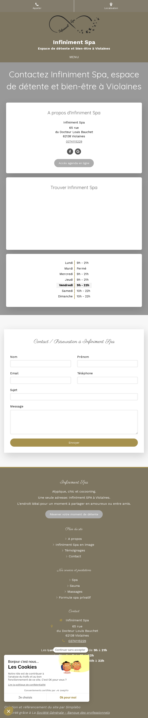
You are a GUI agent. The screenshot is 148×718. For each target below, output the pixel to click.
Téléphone (85, 373)
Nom (13, 357)
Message (16, 406)
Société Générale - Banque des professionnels (73, 713)
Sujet (13, 390)
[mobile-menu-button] (74, 57)
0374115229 (74, 141)
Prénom (83, 357)
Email (14, 373)
